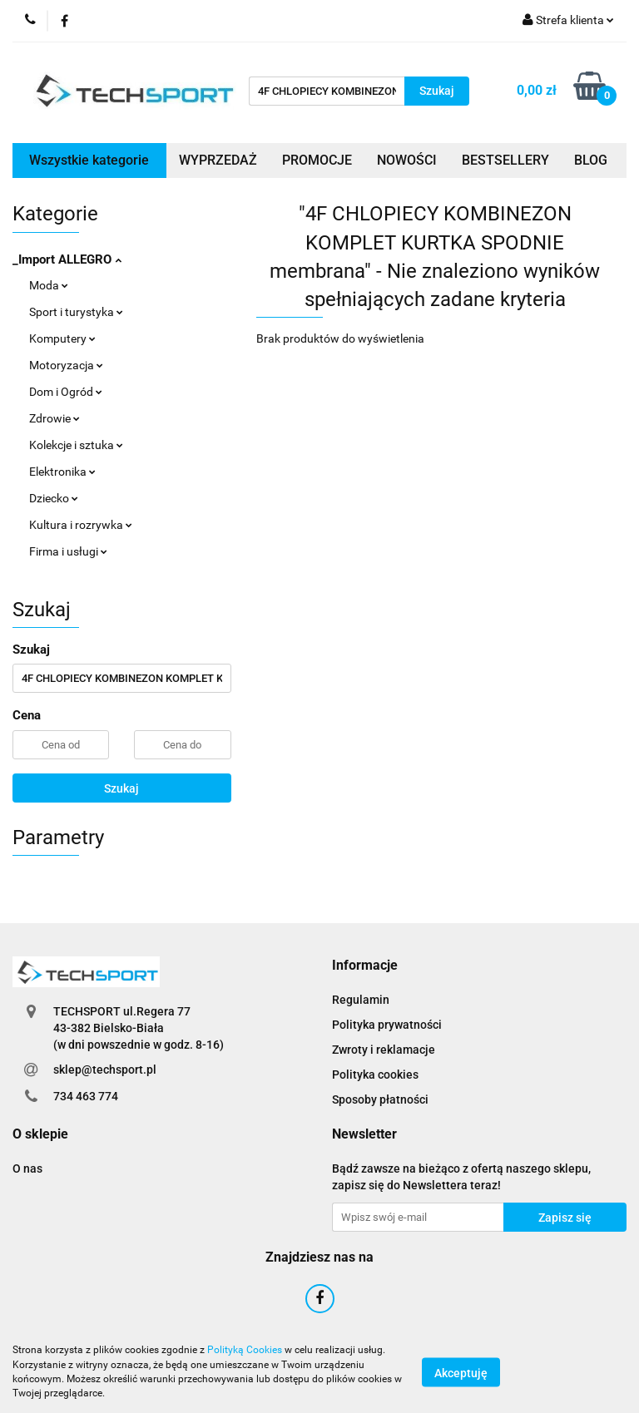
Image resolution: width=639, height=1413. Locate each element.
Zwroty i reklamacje (383, 1049)
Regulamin (360, 999)
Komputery (62, 338)
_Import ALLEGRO (66, 259)
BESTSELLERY (505, 160)
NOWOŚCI (407, 160)
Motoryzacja (66, 365)
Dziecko (53, 498)
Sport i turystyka (76, 312)
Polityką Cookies (244, 1350)
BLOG (590, 160)
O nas (27, 1168)
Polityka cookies (375, 1074)
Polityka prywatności (387, 1024)
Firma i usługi (68, 551)
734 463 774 (85, 1096)
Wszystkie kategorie (89, 160)
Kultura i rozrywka (80, 524)
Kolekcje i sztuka (76, 445)
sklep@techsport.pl (104, 1069)
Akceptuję (461, 1372)
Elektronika (62, 471)
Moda (48, 285)
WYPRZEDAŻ (218, 160)
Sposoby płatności (380, 1099)
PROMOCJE (317, 160)
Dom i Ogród (65, 391)
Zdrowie (54, 418)
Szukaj (121, 788)
